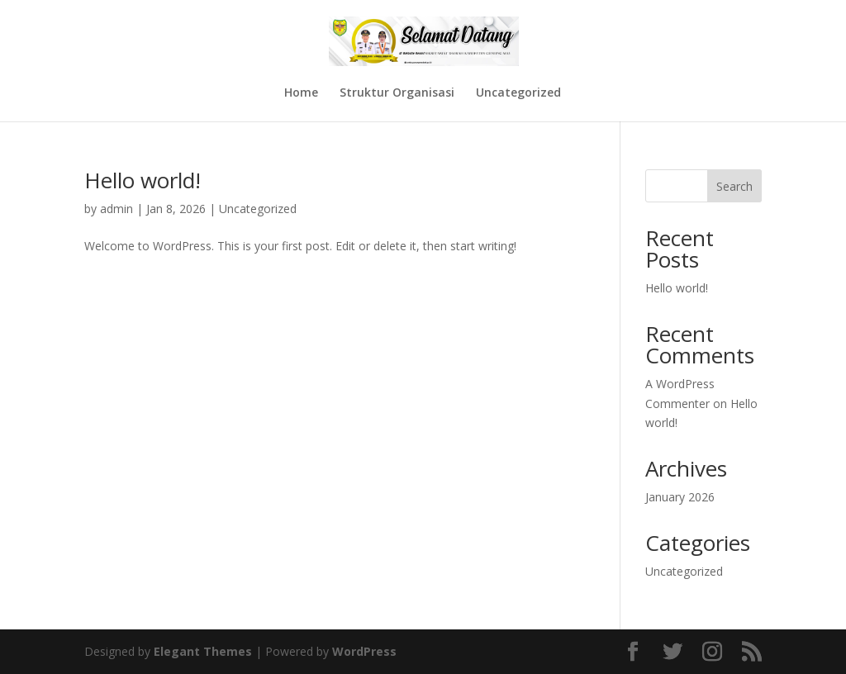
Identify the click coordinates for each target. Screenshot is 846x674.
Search (734, 186)
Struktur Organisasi (397, 93)
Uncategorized (518, 93)
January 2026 (680, 497)
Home (301, 93)
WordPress (364, 651)
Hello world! (142, 180)
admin (116, 208)
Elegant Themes (203, 651)
